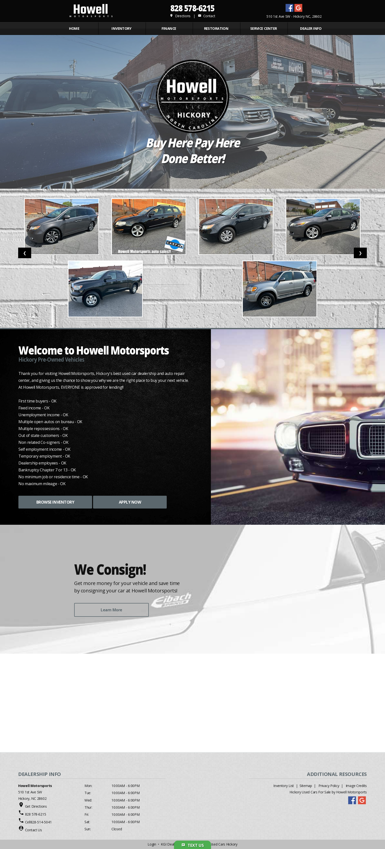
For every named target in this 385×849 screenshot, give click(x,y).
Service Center (263, 28)
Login (152, 844)
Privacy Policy (328, 785)
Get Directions (36, 806)
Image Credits (356, 785)
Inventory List (283, 785)
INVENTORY (121, 28)
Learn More (111, 610)
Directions (180, 16)
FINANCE (169, 28)
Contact (206, 16)
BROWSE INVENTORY (55, 502)
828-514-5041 (41, 822)
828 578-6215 (192, 8)
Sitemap (306, 785)
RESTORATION (216, 28)
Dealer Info (311, 28)
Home (74, 28)
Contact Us (33, 830)
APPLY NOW (130, 502)
